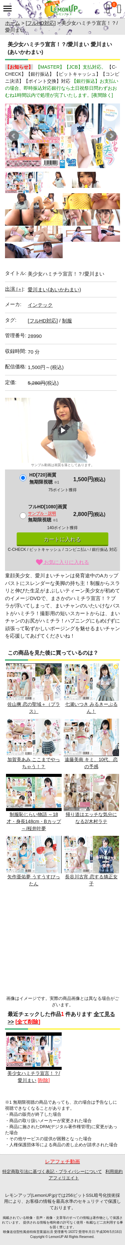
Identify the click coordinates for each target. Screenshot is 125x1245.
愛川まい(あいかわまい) (54, 289)
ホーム (12, 23)
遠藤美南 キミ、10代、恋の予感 (91, 744)
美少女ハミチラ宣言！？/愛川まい (34, 1057)
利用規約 (114, 1171)
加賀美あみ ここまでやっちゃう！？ (34, 744)
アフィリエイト (64, 1177)
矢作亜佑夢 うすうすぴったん (34, 861)
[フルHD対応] (41, 23)
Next (111, 136)
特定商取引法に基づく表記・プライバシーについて (52, 1171)
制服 (67, 320)
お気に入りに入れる (62, 562)
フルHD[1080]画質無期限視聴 (47, 513)
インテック (40, 305)
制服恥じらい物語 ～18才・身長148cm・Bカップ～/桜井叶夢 (34, 802)
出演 (14, 289)
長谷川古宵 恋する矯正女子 (91, 861)
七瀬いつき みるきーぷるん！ (91, 688)
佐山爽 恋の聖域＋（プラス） (34, 688)
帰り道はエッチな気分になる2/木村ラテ (91, 799)
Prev (13, 136)
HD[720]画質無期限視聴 (44, 478)
